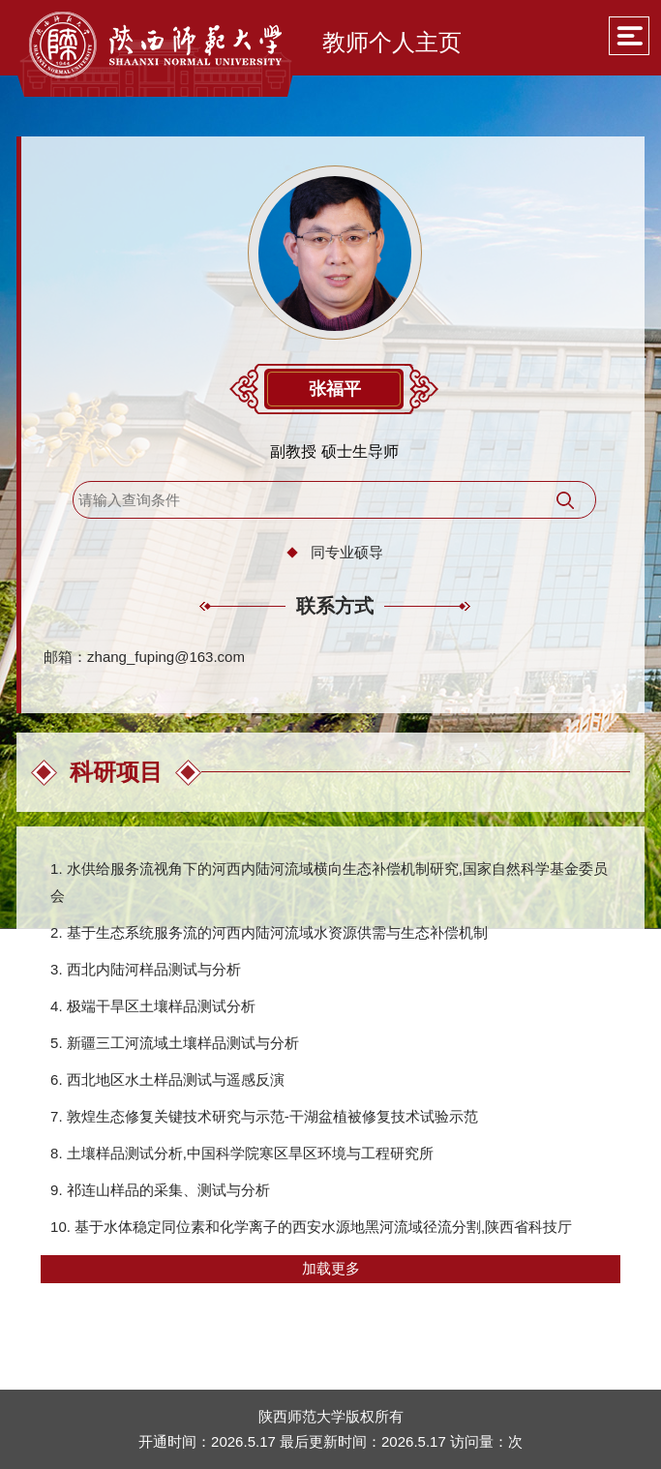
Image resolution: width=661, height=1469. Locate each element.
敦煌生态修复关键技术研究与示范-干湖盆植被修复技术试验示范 (272, 1116)
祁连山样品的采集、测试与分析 (168, 1190)
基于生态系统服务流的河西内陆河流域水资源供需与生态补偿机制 (277, 932)
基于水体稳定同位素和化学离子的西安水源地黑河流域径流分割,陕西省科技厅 (323, 1226)
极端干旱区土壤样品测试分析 (161, 1006)
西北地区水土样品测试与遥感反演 (176, 1079)
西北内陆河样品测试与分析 (154, 969)
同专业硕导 (347, 552)
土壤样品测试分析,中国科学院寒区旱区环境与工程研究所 (250, 1153)
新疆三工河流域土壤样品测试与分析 (183, 1042)
